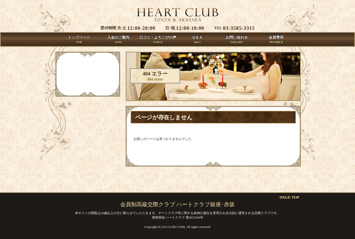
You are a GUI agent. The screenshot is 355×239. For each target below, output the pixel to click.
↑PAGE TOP (288, 197)
